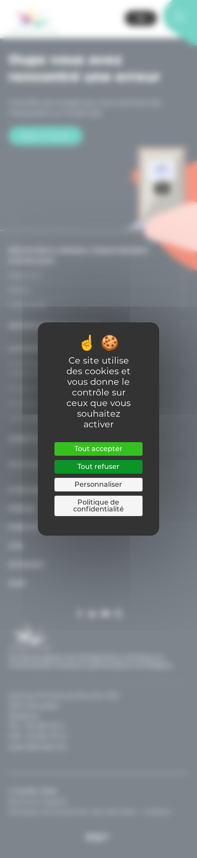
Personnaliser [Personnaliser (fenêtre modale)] (98, 484)
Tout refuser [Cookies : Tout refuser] (98, 467)
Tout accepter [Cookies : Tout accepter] (98, 449)
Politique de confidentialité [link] (98, 505)
